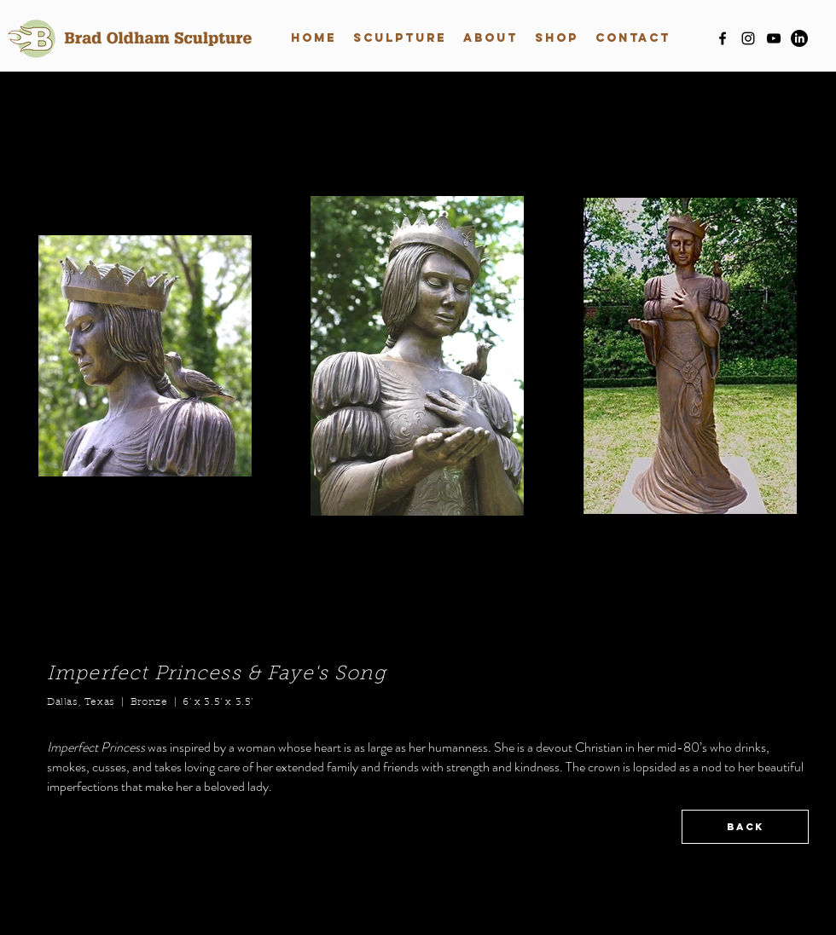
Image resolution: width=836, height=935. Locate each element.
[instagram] (748, 38)
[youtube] (773, 38)
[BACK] (745, 827)
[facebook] (722, 38)
